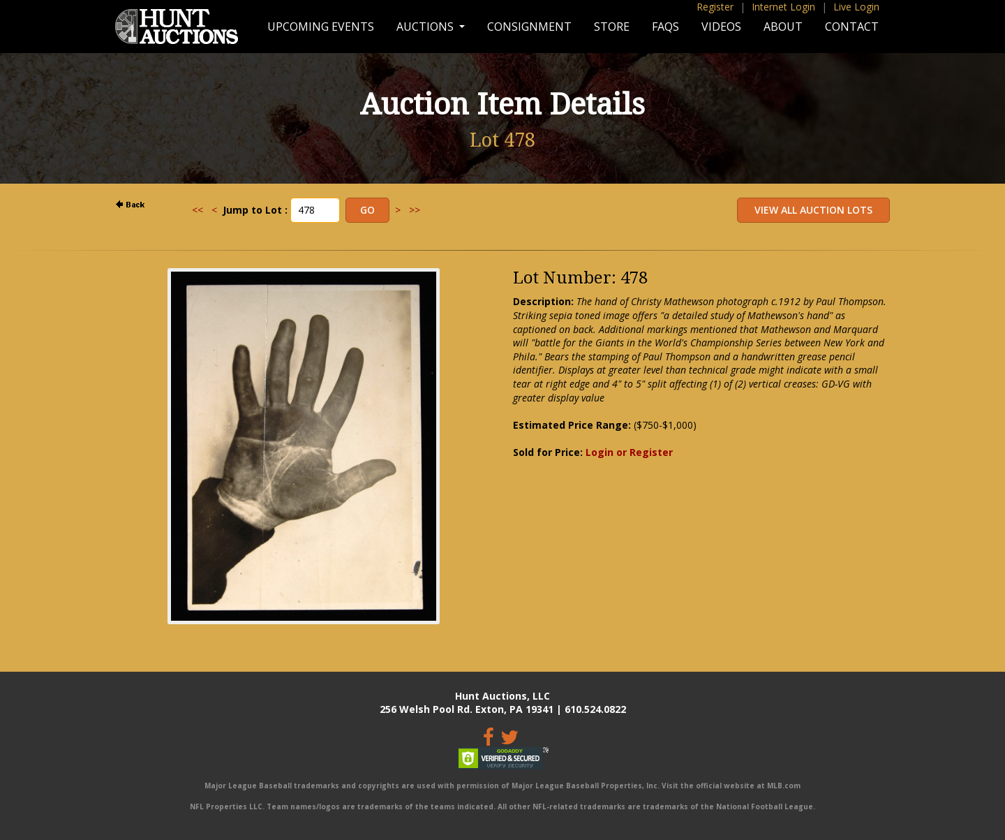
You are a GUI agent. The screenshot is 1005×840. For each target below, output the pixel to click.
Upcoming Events (320, 26)
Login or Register (629, 452)
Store (612, 26)
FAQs (665, 26)
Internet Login (783, 6)
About (783, 26)
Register (715, 6)
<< (197, 209)
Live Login (856, 6)
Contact (852, 26)
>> (414, 209)
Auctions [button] (426, 26)
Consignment (529, 26)
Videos (721, 26)
